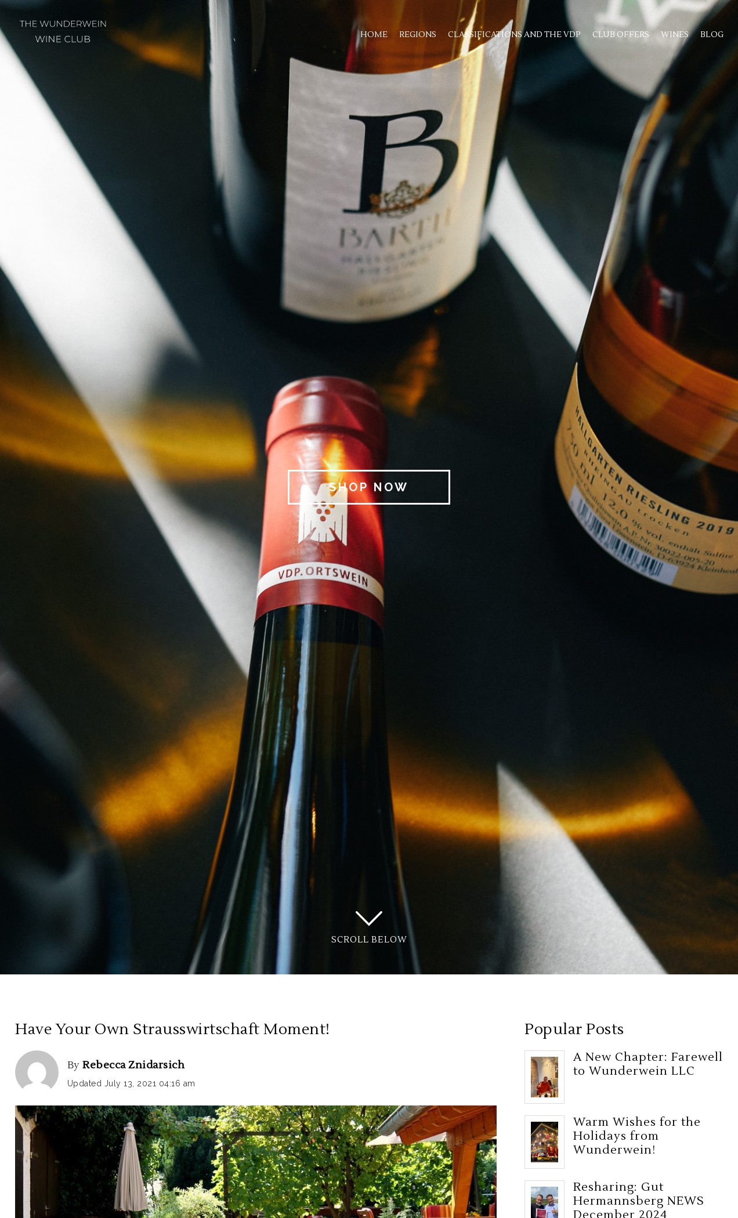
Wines (675, 35)
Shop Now (369, 487)
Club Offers (620, 35)
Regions (417, 35)
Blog (711, 35)
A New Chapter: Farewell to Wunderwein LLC (648, 1064)
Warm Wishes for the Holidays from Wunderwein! (637, 1136)
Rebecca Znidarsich (133, 1065)
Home (374, 35)
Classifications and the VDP (514, 35)
